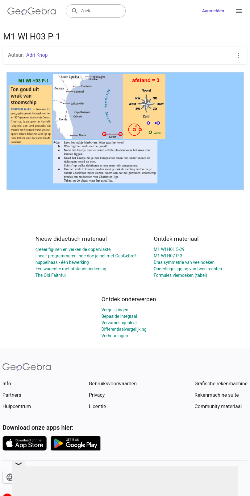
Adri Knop (37, 55)
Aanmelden (213, 10)
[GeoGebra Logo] (31, 11)
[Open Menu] (239, 11)
